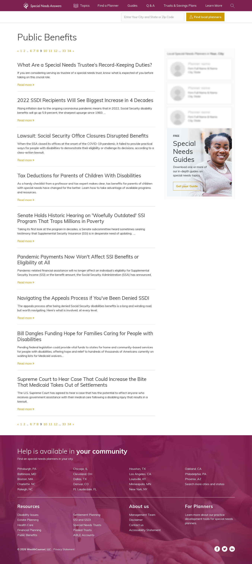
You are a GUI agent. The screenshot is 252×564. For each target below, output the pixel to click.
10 (45, 51)
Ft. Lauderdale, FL (85, 489)
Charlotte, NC (26, 484)
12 (56, 51)
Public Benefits (27, 535)
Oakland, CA (193, 469)
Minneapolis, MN (140, 484)
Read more (25, 85)
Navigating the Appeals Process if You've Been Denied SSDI (83, 298)
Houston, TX (137, 469)
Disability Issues (28, 515)
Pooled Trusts (82, 530)
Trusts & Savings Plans (180, 5)
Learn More (213, 5)
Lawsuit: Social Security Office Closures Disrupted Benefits (82, 136)
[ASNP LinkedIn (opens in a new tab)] (232, 549)
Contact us (136, 525)
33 (64, 51)
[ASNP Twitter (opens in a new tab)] (224, 549)
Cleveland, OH (82, 474)
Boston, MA (25, 479)
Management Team (142, 515)
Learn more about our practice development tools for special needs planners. (209, 519)
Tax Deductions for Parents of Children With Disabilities (79, 175)
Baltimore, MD (26, 474)
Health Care (25, 525)
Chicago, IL (80, 469)
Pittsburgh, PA (27, 469)
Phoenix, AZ (193, 479)
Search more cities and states (204, 484)
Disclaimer (136, 520)
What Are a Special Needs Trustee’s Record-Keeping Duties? (84, 65)
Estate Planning (28, 520)
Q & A (150, 5)
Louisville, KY (137, 479)
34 (69, 51)
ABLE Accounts (83, 535)
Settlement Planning (86, 515)
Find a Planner (108, 5)
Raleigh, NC (25, 489)
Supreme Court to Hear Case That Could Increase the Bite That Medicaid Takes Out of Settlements (81, 382)
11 (50, 51)
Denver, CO (81, 484)
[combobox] (152, 17)
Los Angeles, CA (140, 474)
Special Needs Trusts (87, 525)
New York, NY (138, 489)
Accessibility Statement (145, 530)
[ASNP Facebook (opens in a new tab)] (217, 549)
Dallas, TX (80, 479)
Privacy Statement (64, 549)
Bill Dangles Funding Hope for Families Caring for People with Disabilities (85, 336)
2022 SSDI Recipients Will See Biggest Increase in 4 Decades (85, 100)
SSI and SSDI (82, 520)
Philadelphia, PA (195, 474)
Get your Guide (187, 186)
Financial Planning (29, 530)
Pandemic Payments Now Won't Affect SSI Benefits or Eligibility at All (78, 260)
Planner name (199, 64)
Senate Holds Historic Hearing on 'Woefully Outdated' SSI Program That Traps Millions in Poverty (81, 218)
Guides (132, 5)
